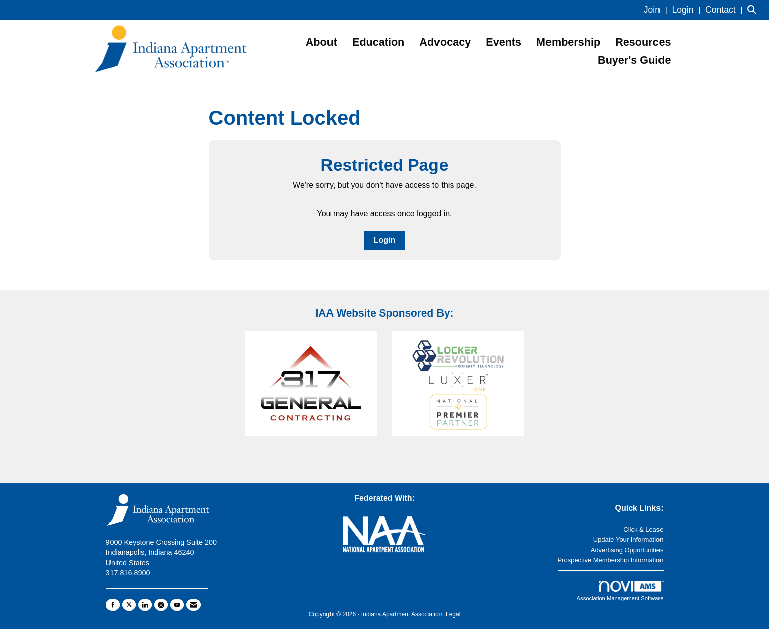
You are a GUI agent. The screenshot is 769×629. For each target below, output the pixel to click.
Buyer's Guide (634, 60)
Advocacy (445, 42)
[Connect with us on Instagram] (161, 605)
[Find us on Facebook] (113, 605)
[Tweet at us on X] (129, 605)
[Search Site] (754, 10)
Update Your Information (628, 539)
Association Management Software (620, 591)
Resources (643, 42)
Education (378, 42)
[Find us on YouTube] (177, 605)
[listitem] (657, 10)
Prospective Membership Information (611, 560)
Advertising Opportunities (627, 550)
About (321, 42)
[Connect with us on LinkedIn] (145, 605)
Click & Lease (643, 529)
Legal (453, 614)
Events (503, 42)
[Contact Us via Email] (193, 605)
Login (385, 240)
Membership (568, 42)
